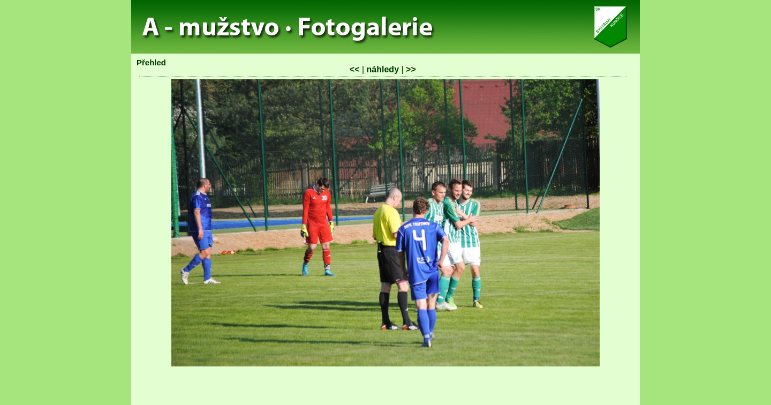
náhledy (383, 69)
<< (355, 69)
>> (411, 69)
